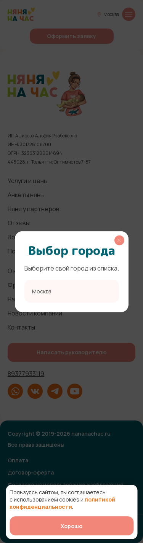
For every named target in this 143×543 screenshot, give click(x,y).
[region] (72, 271)
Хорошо (71, 526)
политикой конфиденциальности (62, 503)
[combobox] (71, 291)
